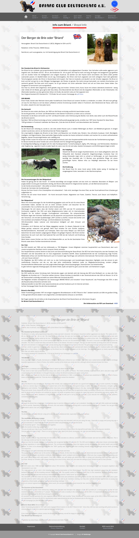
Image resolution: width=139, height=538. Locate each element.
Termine (88, 17)
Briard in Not (112, 17)
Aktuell (34, 17)
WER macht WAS (108, 527)
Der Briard (55, 17)
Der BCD (44, 17)
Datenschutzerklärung (56, 527)
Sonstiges (99, 17)
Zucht (65, 17)
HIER (116, 303)
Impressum (31, 526)
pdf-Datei (80, 94)
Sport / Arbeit (78, 17)
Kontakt (82, 527)
